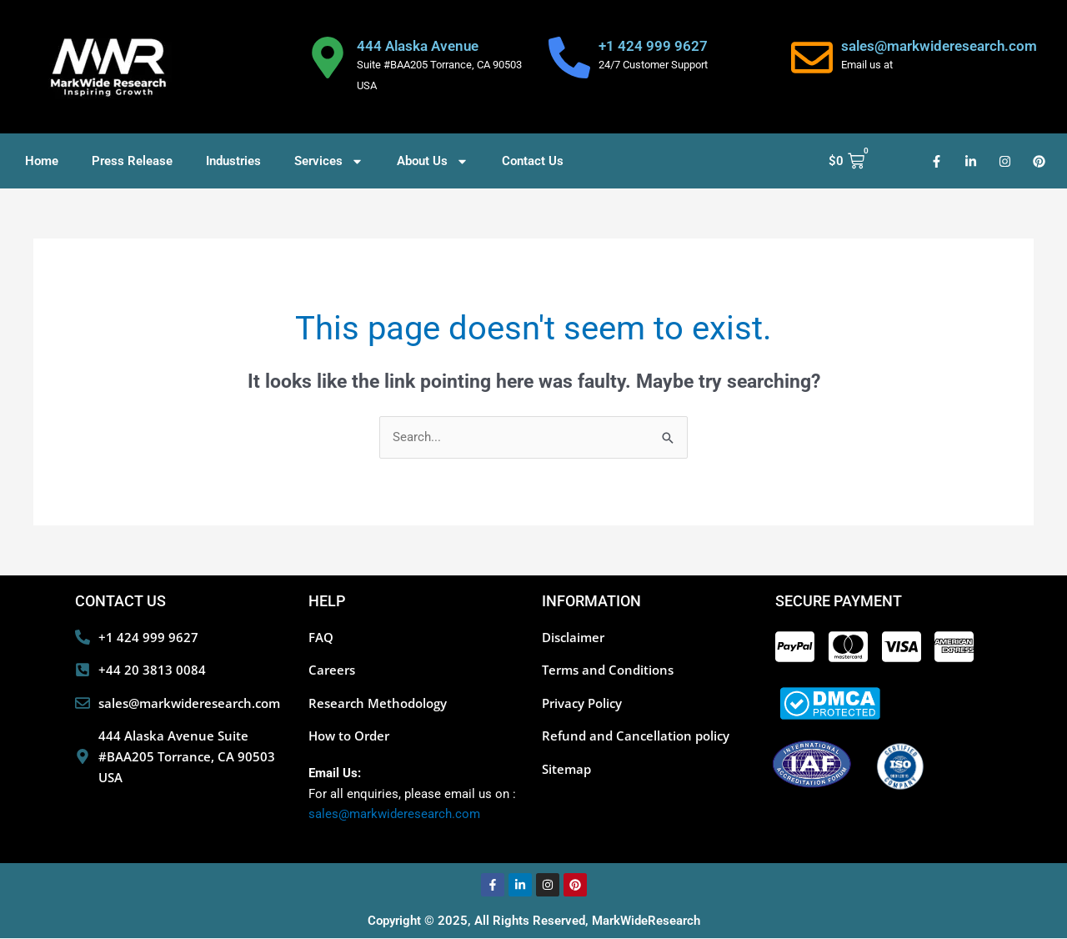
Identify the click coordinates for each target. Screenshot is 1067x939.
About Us (432, 161)
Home (41, 160)
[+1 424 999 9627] (569, 57)
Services (328, 161)
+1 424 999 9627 (653, 46)
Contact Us (533, 160)
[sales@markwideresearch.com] (812, 57)
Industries (233, 160)
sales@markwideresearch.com (939, 46)
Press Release (132, 160)
